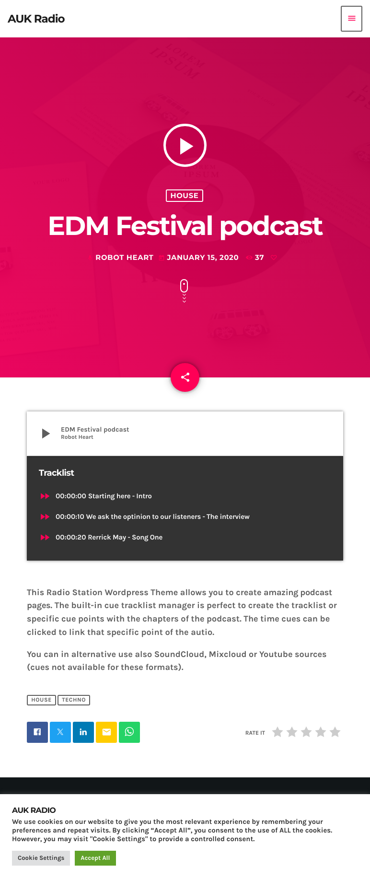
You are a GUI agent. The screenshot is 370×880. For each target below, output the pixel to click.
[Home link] (36, 18)
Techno (74, 700)
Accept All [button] (95, 858)
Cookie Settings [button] (41, 858)
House (185, 195)
